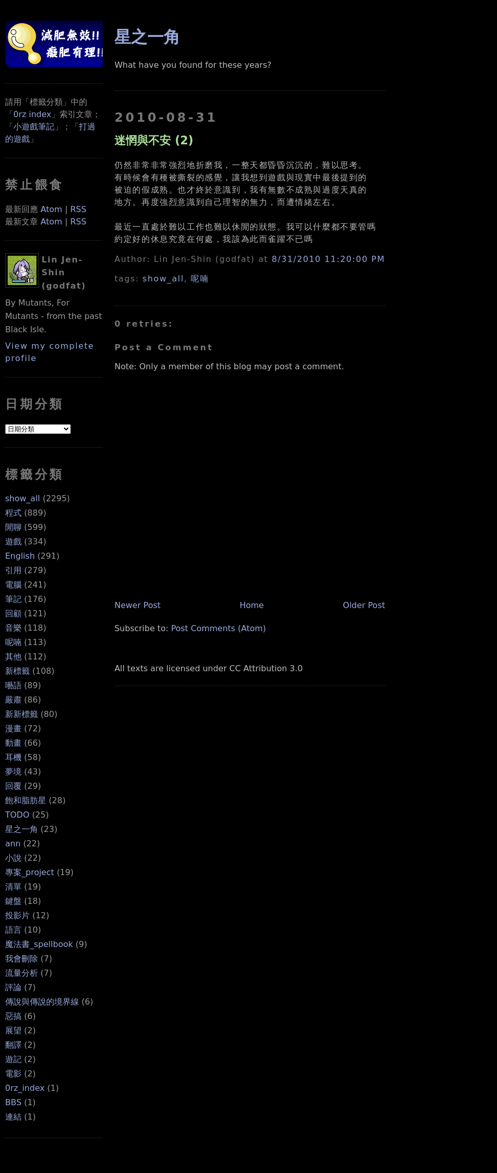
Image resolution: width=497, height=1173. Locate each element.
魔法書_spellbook (39, 944)
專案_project (29, 872)
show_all (22, 498)
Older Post (364, 605)
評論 (13, 987)
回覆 (13, 786)
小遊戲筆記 (33, 126)
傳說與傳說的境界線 (42, 1002)
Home (252, 605)
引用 (13, 570)
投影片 (17, 915)
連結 (13, 1117)
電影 (13, 1074)
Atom (51, 209)
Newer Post (137, 605)
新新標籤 (21, 714)
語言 (13, 930)
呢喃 (13, 642)
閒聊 (13, 527)
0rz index (32, 114)
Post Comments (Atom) (218, 628)
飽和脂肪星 (25, 800)
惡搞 (13, 1016)
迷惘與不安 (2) (153, 140)
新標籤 (17, 671)
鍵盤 (13, 901)
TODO (17, 815)
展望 (13, 1030)
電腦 (13, 585)
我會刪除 (21, 958)
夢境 (13, 772)
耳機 (13, 757)
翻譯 (13, 1045)
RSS (78, 209)
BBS (13, 1102)
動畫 (13, 743)
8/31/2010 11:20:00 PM (328, 259)
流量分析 (21, 973)
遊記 (13, 1059)
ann (13, 843)
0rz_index (25, 1088)
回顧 (13, 613)
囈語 (13, 685)
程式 (13, 513)
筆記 (13, 599)
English (20, 556)
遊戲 (13, 541)
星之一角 (21, 829)
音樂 (13, 628)
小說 (13, 858)
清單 (13, 887)
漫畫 (13, 728)
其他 (13, 656)
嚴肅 (13, 700)
